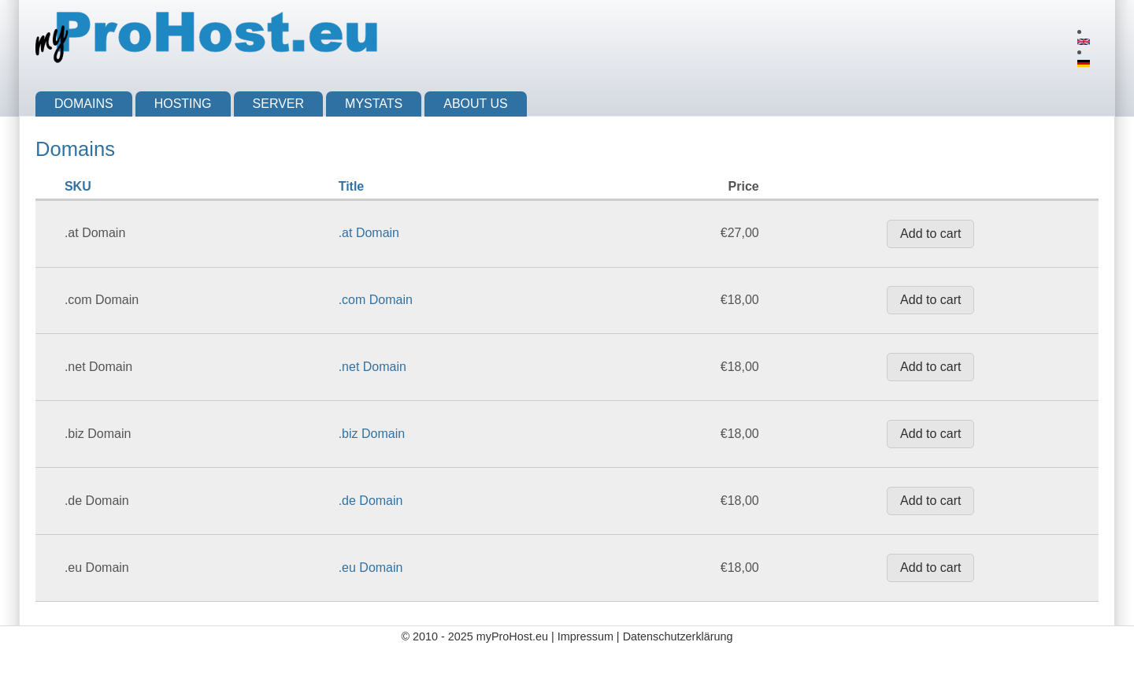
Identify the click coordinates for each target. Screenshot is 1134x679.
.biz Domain (372, 433)
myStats (373, 103)
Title (352, 186)
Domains (83, 103)
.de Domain (371, 500)
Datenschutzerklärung (678, 636)
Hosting (183, 103)
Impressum (585, 636)
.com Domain (376, 299)
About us (475, 103)
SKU (78, 186)
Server (279, 103)
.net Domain (372, 366)
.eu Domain (371, 567)
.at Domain (369, 232)
